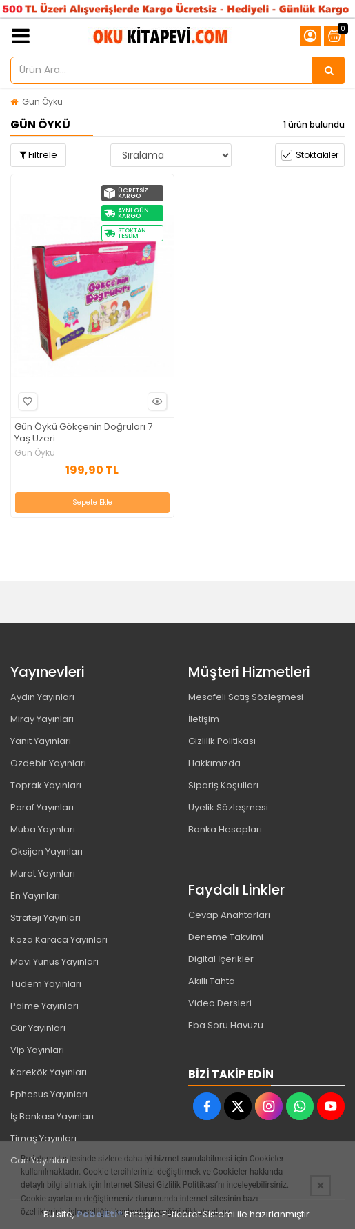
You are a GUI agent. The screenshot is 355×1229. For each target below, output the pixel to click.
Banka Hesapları (225, 829)
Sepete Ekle (92, 502)
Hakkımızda (214, 763)
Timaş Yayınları (43, 1138)
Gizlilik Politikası (222, 741)
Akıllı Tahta (211, 981)
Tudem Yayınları (45, 983)
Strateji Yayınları (45, 917)
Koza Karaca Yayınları (59, 939)
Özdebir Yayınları (48, 763)
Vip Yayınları (37, 1050)
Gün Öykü (42, 102)
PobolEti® (100, 1214)
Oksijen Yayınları (46, 851)
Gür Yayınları (37, 1028)
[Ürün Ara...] (329, 70)
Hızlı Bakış (155, 402)
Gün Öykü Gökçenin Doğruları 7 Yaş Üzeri (83, 433)
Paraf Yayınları (42, 807)
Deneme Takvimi (225, 936)
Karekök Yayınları (48, 1072)
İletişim (203, 719)
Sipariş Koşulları (223, 785)
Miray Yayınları (42, 719)
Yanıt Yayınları (40, 741)
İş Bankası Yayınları (52, 1116)
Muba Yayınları (42, 829)
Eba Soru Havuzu (225, 1025)
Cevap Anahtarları (229, 914)
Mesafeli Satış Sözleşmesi (245, 696)
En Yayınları (35, 895)
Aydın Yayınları (42, 696)
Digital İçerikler (221, 959)
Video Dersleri (220, 1003)
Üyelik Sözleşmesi (228, 807)
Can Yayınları (39, 1160)
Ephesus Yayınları (49, 1094)
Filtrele (38, 154)
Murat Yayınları (42, 873)
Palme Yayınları (44, 1005)
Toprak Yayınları (45, 785)
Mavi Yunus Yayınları (54, 961)
